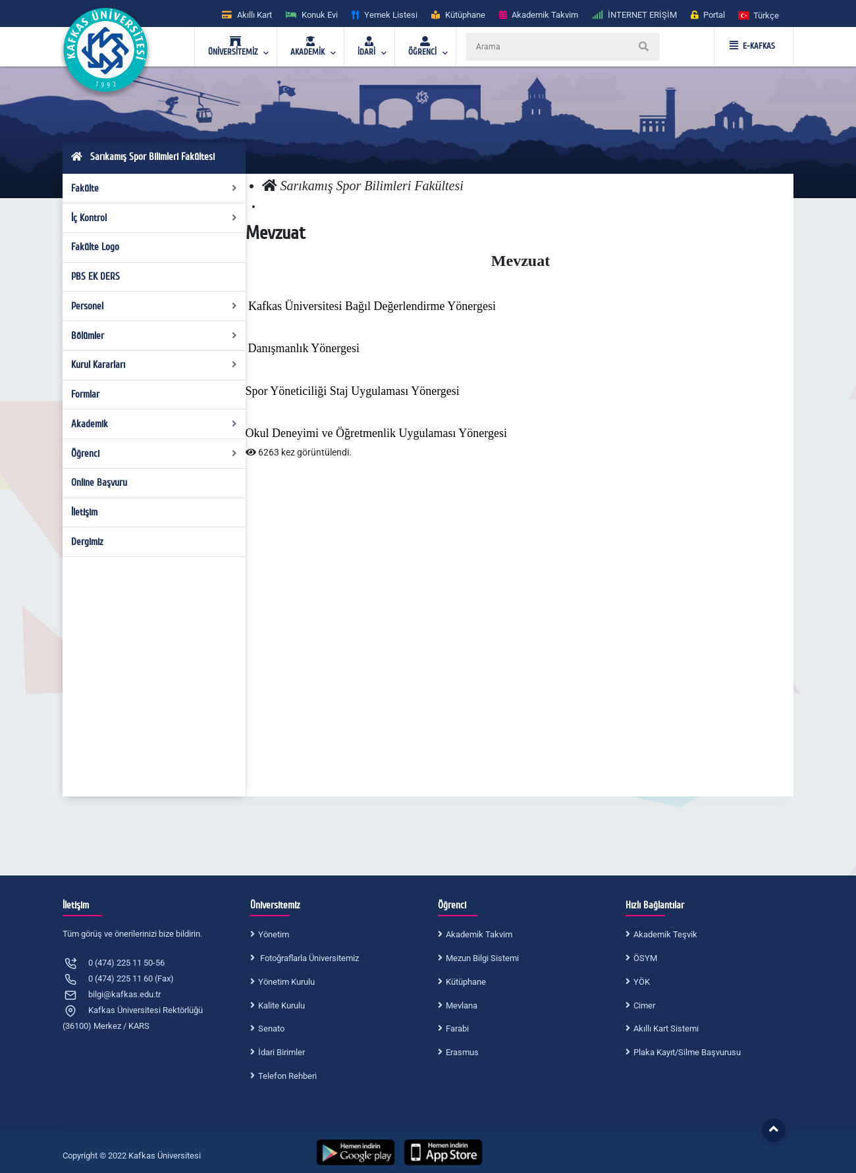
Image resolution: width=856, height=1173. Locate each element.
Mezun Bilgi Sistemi (482, 958)
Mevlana (461, 1005)
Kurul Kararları (154, 365)
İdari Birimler (281, 1052)
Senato (271, 1028)
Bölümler (154, 336)
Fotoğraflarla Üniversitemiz (308, 958)
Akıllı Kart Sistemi (666, 1028)
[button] (759, 15)
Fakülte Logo (95, 247)
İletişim (84, 512)
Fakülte (154, 188)
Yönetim (273, 934)
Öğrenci (154, 453)
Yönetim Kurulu (286, 982)
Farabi (457, 1028)
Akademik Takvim (479, 934)
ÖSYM (645, 958)
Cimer (644, 1005)
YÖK (641, 982)
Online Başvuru (99, 482)
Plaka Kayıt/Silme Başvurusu (687, 1052)
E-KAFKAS (752, 46)
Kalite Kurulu (281, 1005)
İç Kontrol (154, 218)
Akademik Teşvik (665, 934)
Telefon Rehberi (287, 1076)
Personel (154, 306)
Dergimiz (87, 542)
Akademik (154, 424)
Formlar (85, 394)
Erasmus (462, 1052)
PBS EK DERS (95, 276)
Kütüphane (466, 982)
